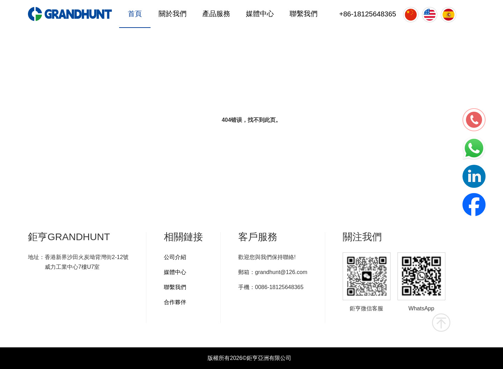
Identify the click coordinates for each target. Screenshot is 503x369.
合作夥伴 (175, 302)
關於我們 (173, 13)
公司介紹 (175, 257)
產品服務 (216, 13)
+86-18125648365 (367, 14)
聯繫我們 (304, 13)
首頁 (135, 13)
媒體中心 (260, 13)
